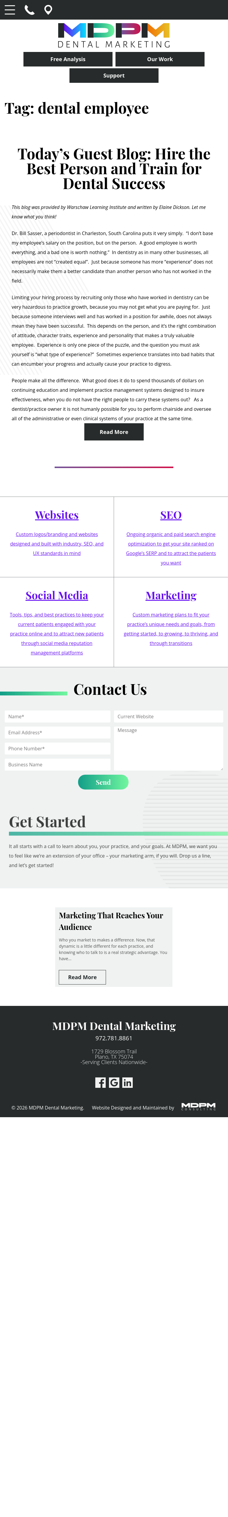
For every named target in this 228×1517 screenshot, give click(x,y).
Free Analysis (68, 59)
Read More (114, 431)
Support (114, 75)
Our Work (160, 59)
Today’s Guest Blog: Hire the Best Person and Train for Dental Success (114, 168)
